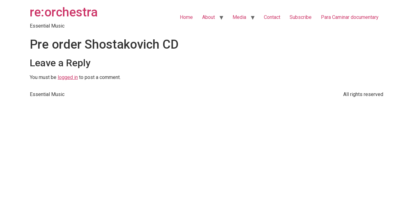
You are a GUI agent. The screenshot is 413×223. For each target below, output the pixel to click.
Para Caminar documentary (350, 17)
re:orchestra (64, 12)
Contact (272, 17)
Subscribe (301, 17)
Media (239, 17)
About (208, 17)
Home (186, 17)
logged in (68, 77)
